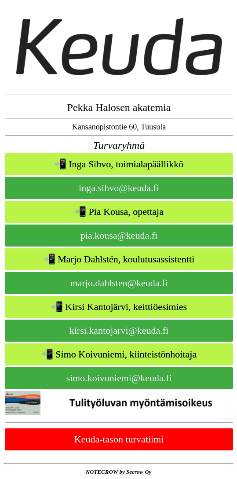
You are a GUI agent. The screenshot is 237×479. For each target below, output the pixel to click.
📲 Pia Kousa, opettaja (119, 211)
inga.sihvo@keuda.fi (119, 187)
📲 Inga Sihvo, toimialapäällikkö (119, 163)
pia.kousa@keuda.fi (118, 235)
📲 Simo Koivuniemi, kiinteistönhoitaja (119, 354)
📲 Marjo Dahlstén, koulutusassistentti (119, 259)
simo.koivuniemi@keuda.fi (118, 377)
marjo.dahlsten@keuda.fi (119, 282)
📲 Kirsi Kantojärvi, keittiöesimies (119, 306)
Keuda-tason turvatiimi (119, 439)
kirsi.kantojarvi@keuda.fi (119, 330)
